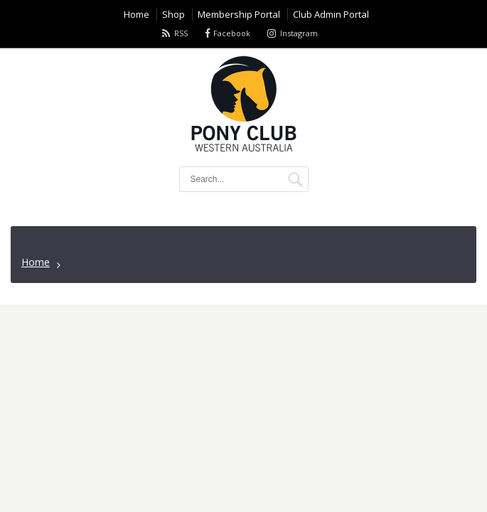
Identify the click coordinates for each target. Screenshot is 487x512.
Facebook (231, 33)
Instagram (299, 33)
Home (35, 262)
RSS (181, 33)
